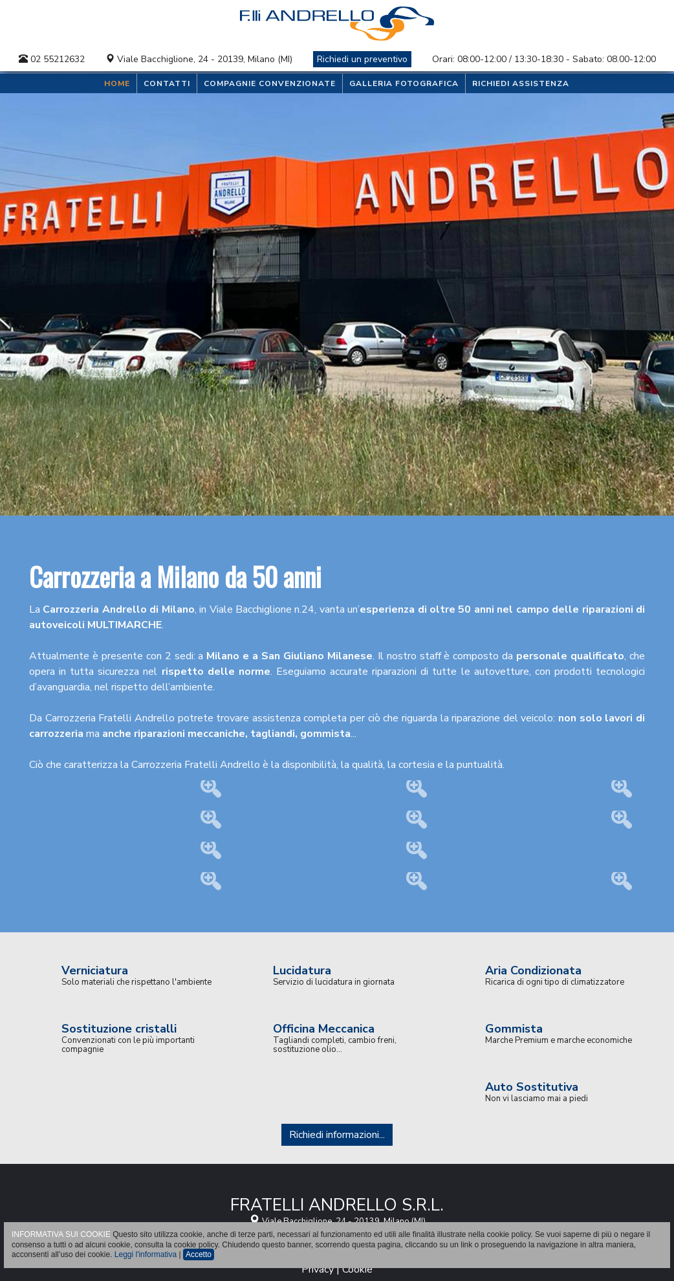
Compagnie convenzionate (270, 83)
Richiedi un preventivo (362, 59)
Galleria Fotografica (404, 83)
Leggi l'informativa (145, 1254)
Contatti (167, 83)
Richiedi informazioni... (337, 1135)
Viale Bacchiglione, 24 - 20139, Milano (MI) (204, 59)
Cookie (357, 1269)
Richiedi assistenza (520, 83)
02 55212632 (52, 59)
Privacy (317, 1269)
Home (117, 83)
